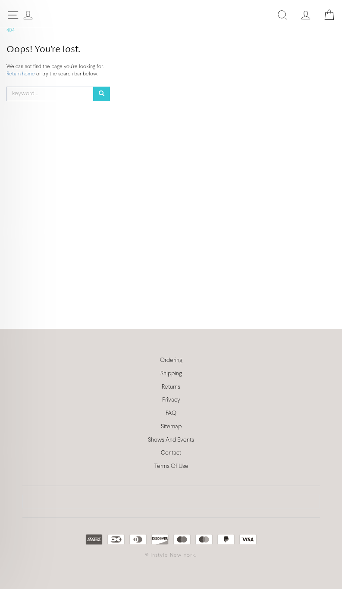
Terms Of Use (171, 466)
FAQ (171, 413)
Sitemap (171, 427)
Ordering (171, 360)
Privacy (171, 400)
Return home (21, 74)
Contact (171, 453)
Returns (171, 387)
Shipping (171, 374)
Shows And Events (171, 440)
